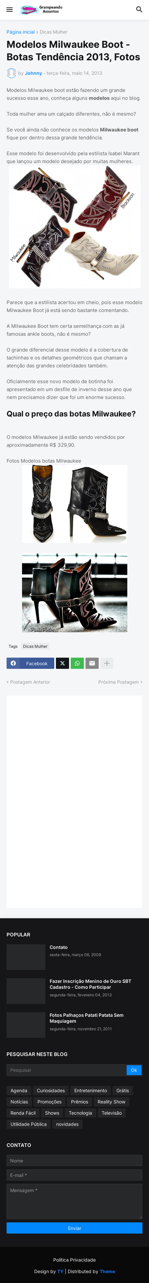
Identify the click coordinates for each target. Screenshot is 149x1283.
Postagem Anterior (30, 682)
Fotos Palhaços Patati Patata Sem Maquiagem (87, 1018)
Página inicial (21, 32)
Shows (52, 1113)
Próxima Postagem (118, 682)
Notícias (19, 1101)
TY (60, 1271)
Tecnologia (80, 1113)
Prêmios (79, 1101)
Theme (107, 1271)
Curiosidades (51, 1090)
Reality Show (111, 1101)
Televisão (112, 1113)
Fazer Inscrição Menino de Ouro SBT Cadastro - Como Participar (90, 984)
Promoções (49, 1101)
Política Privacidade (74, 1260)
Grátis (122, 1090)
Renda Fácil (23, 1113)
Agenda (19, 1090)
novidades (67, 1124)
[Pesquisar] (67, 1070)
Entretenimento (90, 1090)
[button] (9, 9)
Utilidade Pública (29, 1124)
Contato (59, 947)
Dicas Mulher (53, 32)
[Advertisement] (62, 801)
